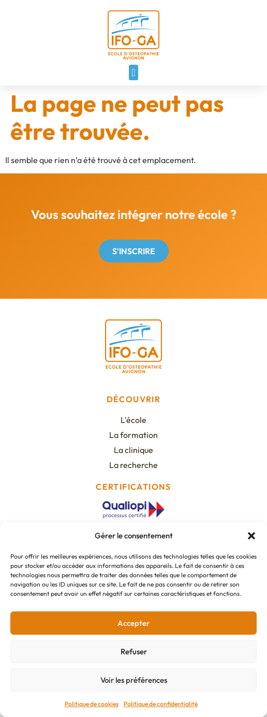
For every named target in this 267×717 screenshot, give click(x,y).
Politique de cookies (91, 704)
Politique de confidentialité (161, 704)
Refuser (134, 651)
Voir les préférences (133, 680)
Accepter (133, 623)
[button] (251, 536)
